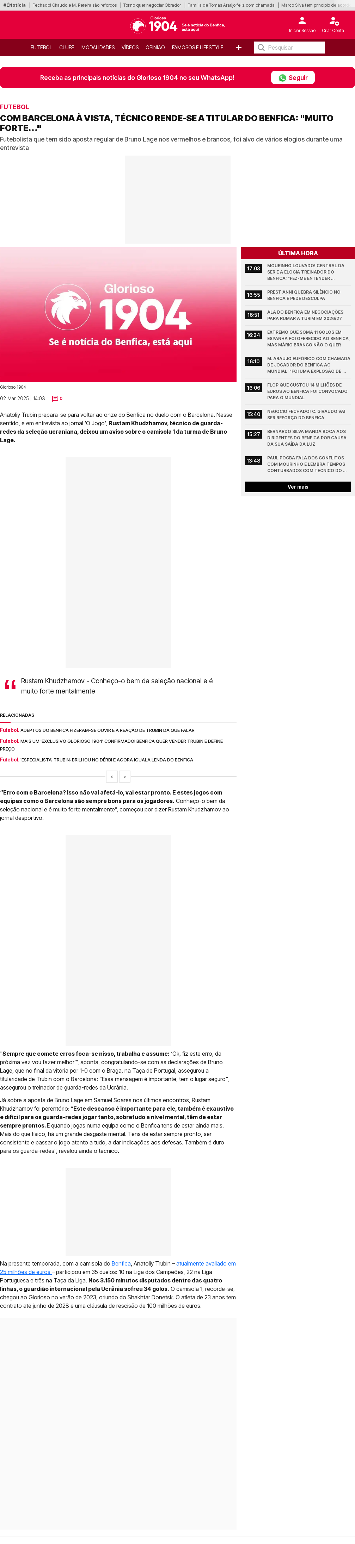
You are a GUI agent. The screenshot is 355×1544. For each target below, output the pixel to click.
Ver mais (298, 487)
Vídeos (130, 47)
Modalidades (98, 47)
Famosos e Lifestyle (198, 47)
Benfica (121, 1263)
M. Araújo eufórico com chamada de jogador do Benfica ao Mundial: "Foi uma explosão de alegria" (309, 365)
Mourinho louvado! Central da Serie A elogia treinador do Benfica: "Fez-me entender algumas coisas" (306, 272)
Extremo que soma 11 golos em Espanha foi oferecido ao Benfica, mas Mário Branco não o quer (309, 338)
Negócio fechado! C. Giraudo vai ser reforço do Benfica (306, 414)
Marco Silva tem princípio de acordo (316, 5)
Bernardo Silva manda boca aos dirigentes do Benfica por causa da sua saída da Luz (307, 438)
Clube (66, 47)
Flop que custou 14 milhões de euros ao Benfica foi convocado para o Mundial (308, 391)
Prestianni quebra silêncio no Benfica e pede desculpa (304, 295)
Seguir (293, 77)
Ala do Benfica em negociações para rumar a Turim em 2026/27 (305, 315)
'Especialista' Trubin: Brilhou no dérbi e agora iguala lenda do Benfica (106, 759)
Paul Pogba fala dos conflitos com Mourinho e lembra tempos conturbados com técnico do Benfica (306, 464)
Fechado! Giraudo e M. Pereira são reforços (74, 5)
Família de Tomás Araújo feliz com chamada (231, 5)
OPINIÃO (155, 47)
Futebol (41, 47)
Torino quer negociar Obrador (152, 5)
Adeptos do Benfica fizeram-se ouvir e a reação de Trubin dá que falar (107, 730)
